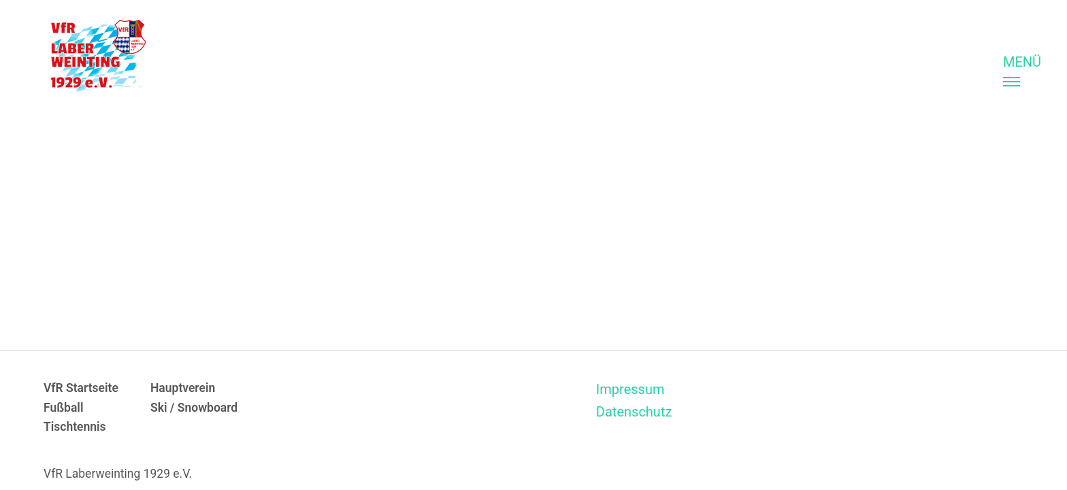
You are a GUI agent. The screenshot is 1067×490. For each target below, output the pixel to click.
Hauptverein (182, 388)
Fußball (63, 407)
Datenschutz (634, 412)
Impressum (630, 389)
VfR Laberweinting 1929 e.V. (118, 473)
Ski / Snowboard (193, 407)
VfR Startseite (81, 388)
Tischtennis (75, 427)
